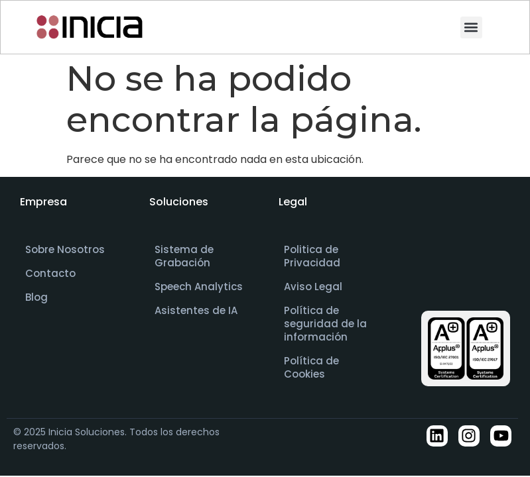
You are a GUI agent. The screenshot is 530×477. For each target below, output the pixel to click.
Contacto (50, 273)
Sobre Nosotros (65, 249)
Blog (36, 297)
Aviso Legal (313, 286)
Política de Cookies (311, 367)
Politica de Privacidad (312, 256)
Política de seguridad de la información (325, 323)
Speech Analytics (199, 286)
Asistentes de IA (196, 310)
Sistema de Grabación (184, 256)
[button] (471, 27)
